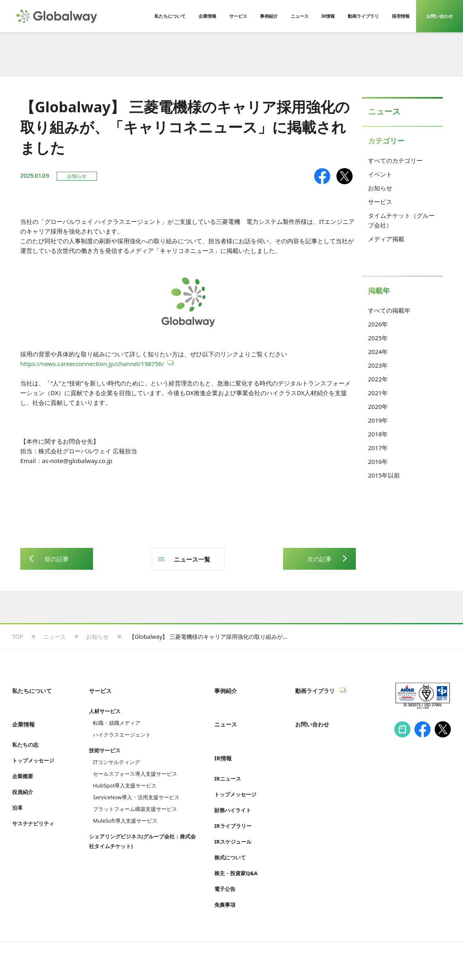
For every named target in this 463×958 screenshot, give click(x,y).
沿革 (17, 790)
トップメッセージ (33, 743)
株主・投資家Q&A (236, 847)
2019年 (378, 420)
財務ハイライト (232, 784)
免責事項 (224, 878)
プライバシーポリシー (133, 936)
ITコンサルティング (116, 753)
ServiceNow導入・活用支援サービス (136, 788)
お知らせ (380, 188)
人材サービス (105, 702)
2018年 (378, 434)
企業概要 (22, 759)
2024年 (378, 351)
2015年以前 (384, 475)
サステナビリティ (33, 806)
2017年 (378, 448)
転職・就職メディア (116, 714)
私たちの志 (25, 727)
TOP (17, 636)
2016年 (378, 461)
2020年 (378, 406)
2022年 (378, 379)
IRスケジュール (233, 815)
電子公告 (224, 863)
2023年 (378, 365)
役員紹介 (22, 775)
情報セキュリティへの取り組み (51, 936)
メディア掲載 (386, 239)
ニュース (54, 636)
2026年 (378, 324)
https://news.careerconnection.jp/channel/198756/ (92, 364)
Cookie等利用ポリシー (204, 936)
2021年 (378, 393)
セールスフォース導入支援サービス (135, 765)
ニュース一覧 (192, 559)
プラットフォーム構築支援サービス (135, 800)
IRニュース (227, 752)
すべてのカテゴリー (395, 160)
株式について (230, 831)
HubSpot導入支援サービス (124, 777)
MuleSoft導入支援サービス (125, 812)
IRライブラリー (233, 800)
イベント (380, 174)
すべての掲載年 (389, 310)
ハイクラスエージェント (122, 726)
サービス (380, 202)
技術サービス (105, 741)
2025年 (378, 338)
